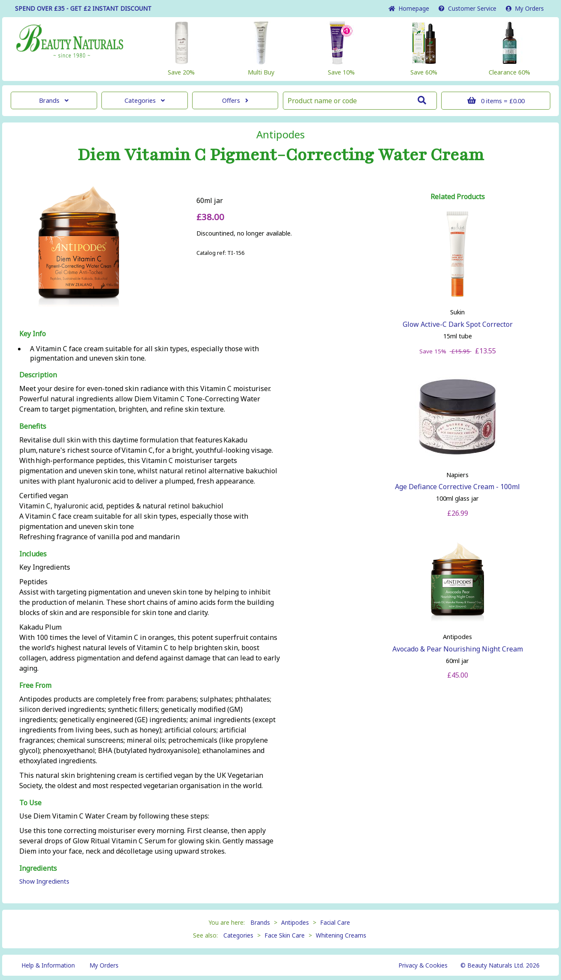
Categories (145, 100)
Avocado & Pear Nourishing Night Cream (457, 649)
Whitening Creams (341, 935)
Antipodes (280, 134)
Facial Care (335, 922)
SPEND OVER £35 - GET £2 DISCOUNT (83, 8)
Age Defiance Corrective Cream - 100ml (457, 486)
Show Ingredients (44, 881)
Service (467, 8)
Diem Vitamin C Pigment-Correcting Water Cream (280, 155)
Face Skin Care (284, 935)
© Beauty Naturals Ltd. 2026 (500, 965)
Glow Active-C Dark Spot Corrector (458, 324)
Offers (235, 100)
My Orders (525, 8)
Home (409, 8)
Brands (53, 100)
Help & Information (48, 965)
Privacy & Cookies (423, 965)
